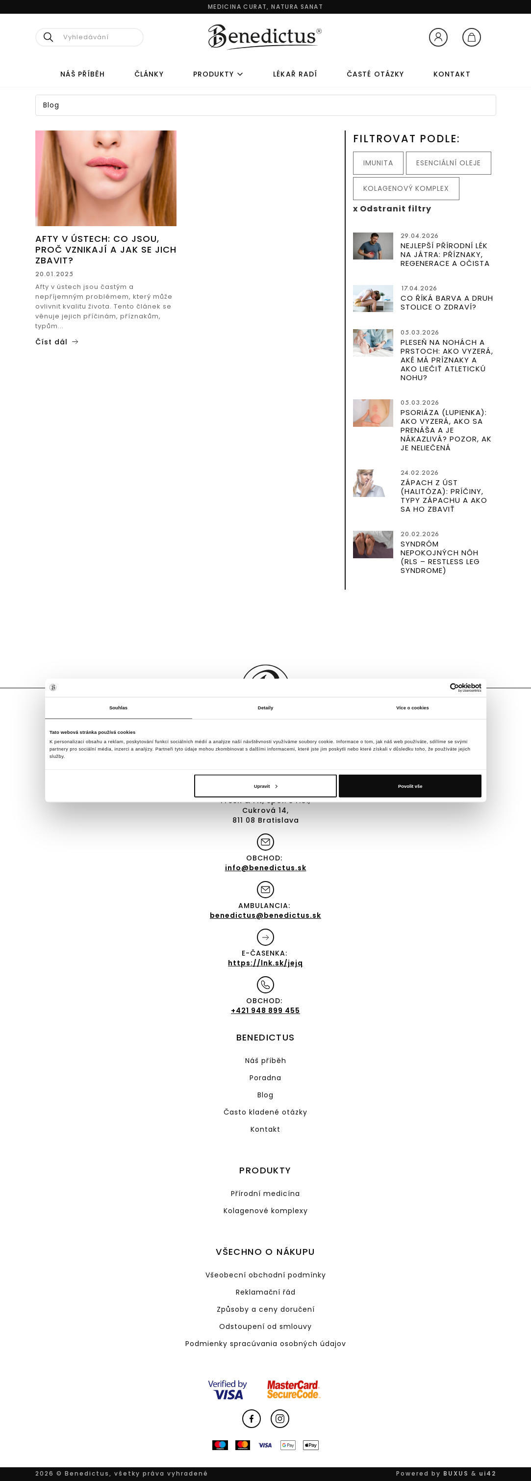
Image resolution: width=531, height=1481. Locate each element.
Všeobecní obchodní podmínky (265, 1275)
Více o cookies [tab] (412, 707)
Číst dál (51, 342)
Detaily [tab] (265, 707)
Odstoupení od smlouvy (265, 1326)
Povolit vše (410, 785)
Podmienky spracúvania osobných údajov (265, 1344)
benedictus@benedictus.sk (265, 915)
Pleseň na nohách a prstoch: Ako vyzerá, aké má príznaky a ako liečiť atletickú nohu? (447, 360)
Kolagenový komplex (406, 188)
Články (148, 74)
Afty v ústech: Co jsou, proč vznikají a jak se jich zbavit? (106, 249)
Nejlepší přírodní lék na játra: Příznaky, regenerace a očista (445, 254)
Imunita (378, 163)
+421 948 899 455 (265, 1010)
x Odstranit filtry (392, 208)
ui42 (487, 1473)
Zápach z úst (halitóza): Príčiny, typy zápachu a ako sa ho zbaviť (444, 495)
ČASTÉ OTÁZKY (375, 74)
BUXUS (456, 1473)
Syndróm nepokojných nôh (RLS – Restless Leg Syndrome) (440, 557)
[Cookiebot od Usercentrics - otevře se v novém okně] (438, 687)
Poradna (265, 1078)
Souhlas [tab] (118, 707)
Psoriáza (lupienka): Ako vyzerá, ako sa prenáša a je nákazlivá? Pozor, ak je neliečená (446, 430)
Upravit (265, 785)
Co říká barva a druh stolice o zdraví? (447, 302)
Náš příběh (82, 74)
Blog (265, 1095)
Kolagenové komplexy (266, 1211)
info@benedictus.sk (265, 868)
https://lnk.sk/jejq (265, 963)
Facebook (251, 1418)
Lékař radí (295, 74)
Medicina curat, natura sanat (265, 6)
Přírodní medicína (265, 1193)
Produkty (213, 74)
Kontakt (452, 74)
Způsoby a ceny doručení (266, 1309)
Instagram (280, 1418)
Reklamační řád (266, 1292)
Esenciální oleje (448, 163)
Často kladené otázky (265, 1112)
